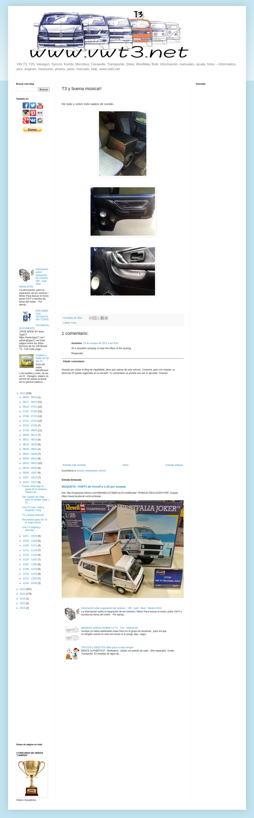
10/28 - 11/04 (30, 540)
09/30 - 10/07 (30, 472)
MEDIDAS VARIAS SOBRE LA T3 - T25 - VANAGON (109, 628)
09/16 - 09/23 (30, 463)
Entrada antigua (174, 465)
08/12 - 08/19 (30, 439)
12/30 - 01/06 (30, 583)
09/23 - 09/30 (30, 468)
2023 (23, 608)
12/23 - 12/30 (30, 578)
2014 (23, 593)
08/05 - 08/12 (30, 435)
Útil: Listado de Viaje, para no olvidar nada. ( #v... (35, 499)
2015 (23, 598)
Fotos (73, 323)
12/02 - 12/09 (30, 564)
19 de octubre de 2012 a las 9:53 (100, 343)
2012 (23, 393)
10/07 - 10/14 (30, 477)
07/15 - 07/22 (30, 420)
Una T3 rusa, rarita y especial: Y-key (33, 509)
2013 (23, 589)
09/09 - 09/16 (30, 458)
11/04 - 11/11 (30, 545)
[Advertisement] (33, 199)
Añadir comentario (73, 361)
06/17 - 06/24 (30, 402)
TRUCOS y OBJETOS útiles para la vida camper (107, 647)
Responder (77, 353)
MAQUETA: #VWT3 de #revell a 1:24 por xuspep (94, 486)
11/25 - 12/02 (30, 559)
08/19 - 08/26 (30, 444)
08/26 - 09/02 (30, 449)
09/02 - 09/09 (30, 454)
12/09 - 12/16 (30, 569)
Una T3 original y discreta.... (31, 529)
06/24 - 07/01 (30, 406)
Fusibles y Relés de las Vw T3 (42, 358)
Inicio (125, 465)
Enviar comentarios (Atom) (91, 470)
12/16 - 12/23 (30, 573)
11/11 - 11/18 (30, 550)
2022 (23, 603)
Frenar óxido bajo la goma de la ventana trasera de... (34, 489)
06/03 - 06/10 (30, 397)
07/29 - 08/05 (30, 430)
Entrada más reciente (74, 465)
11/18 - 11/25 (30, 555)
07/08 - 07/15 (30, 416)
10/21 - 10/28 (30, 536)
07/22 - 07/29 (30, 425)
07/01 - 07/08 (30, 411)
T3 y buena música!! (33, 515)
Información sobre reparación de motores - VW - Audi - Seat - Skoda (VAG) (121, 608)
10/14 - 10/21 (30, 482)
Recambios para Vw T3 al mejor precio (34, 521)
